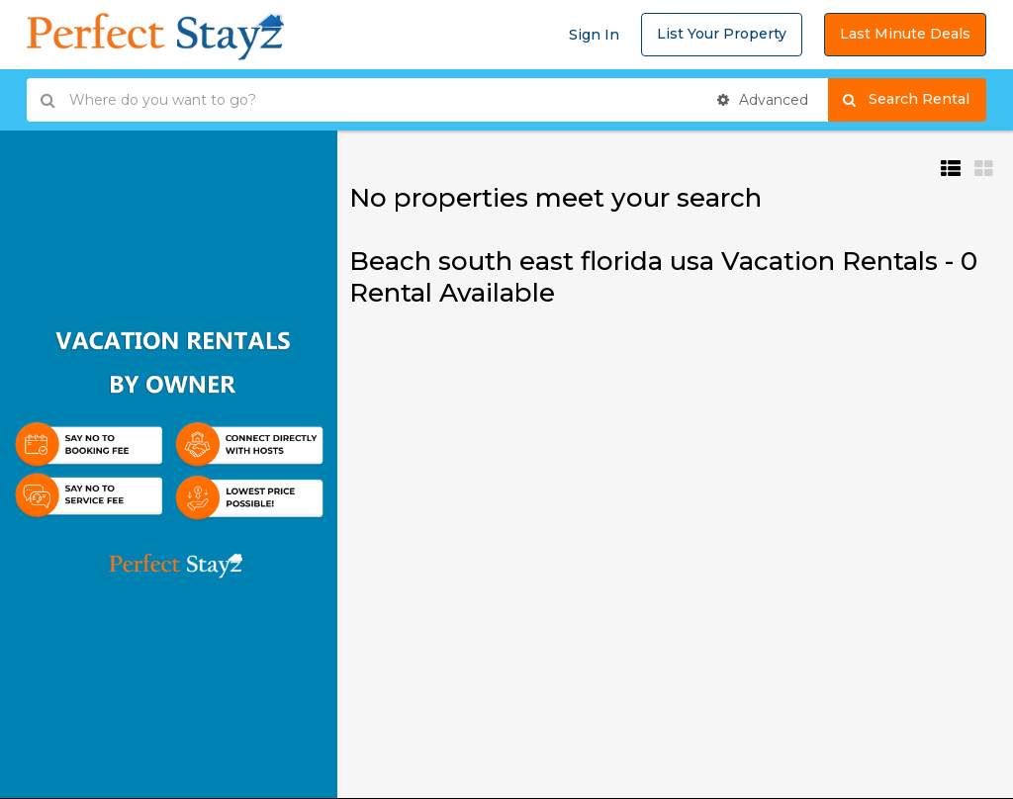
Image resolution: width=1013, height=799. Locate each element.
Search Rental (914, 100)
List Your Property (721, 34)
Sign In (594, 35)
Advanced (762, 100)
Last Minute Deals (905, 34)
